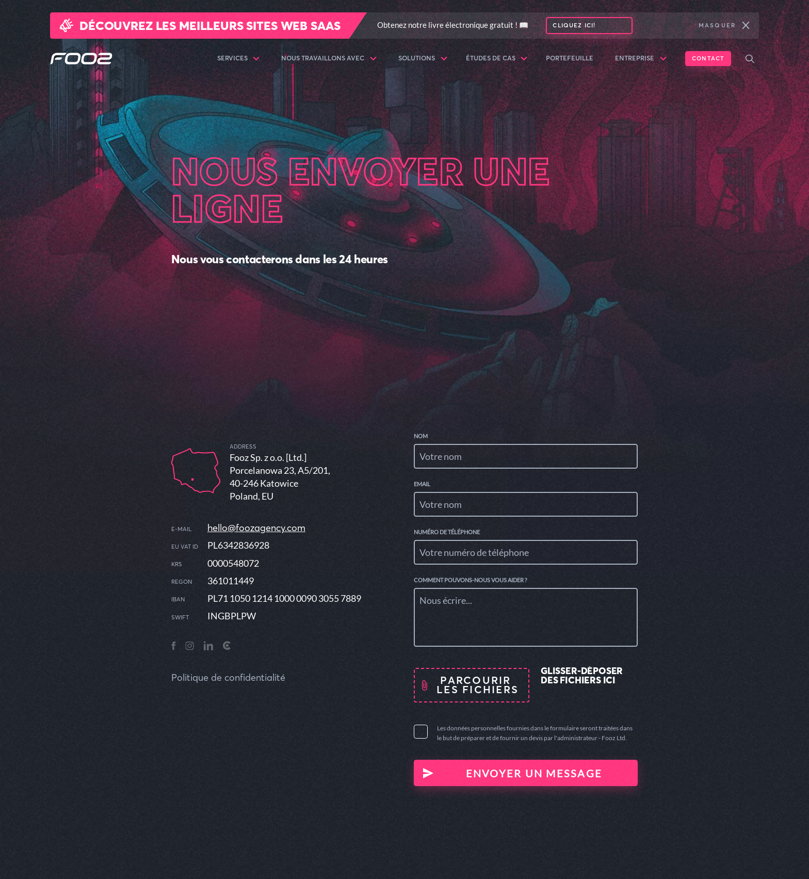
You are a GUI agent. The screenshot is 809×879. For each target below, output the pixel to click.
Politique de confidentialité (228, 677)
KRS (176, 565)
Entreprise (641, 58)
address (243, 446)
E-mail (181, 529)
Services (238, 58)
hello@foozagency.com (256, 528)
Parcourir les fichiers (477, 685)
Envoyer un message (534, 773)
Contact (708, 58)
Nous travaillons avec (329, 58)
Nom (421, 436)
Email (422, 484)
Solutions (422, 58)
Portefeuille (569, 58)
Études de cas (497, 58)
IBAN (178, 600)
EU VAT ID (184, 547)
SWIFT (180, 618)
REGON (181, 582)
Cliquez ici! (574, 25)
